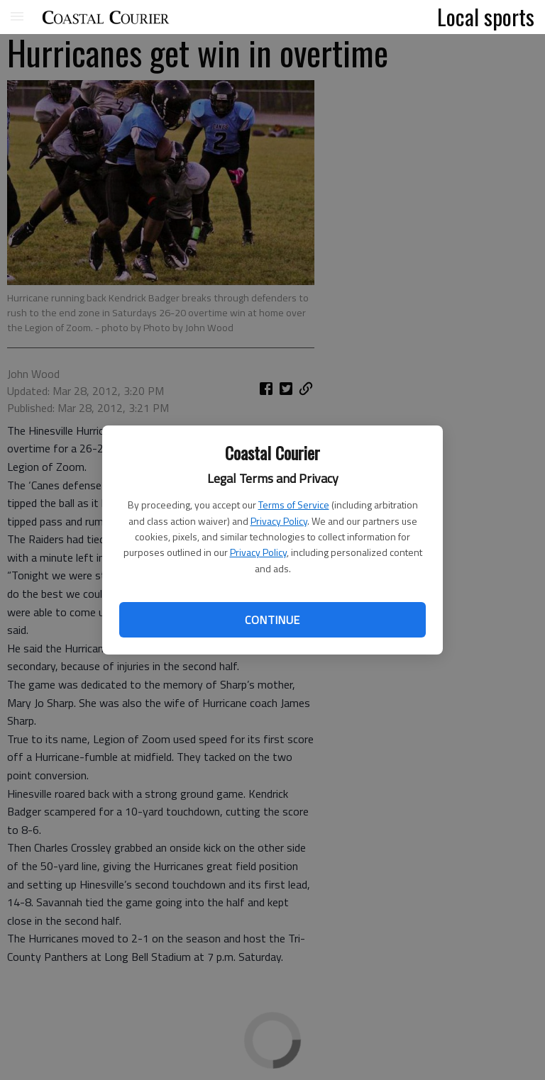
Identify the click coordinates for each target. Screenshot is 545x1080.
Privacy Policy (279, 520)
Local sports (485, 16)
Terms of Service (293, 504)
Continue (272, 619)
